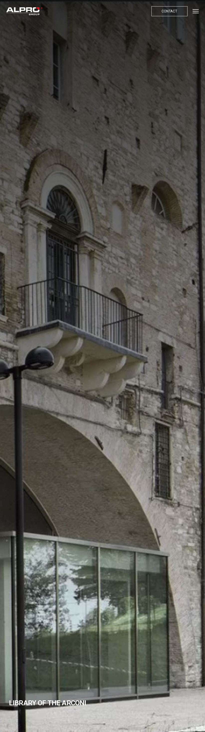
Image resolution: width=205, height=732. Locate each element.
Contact (169, 11)
